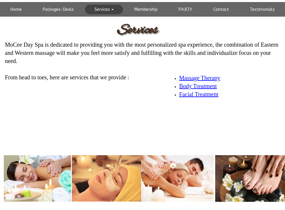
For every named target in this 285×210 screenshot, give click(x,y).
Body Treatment (198, 86)
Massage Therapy (199, 78)
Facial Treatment (198, 94)
